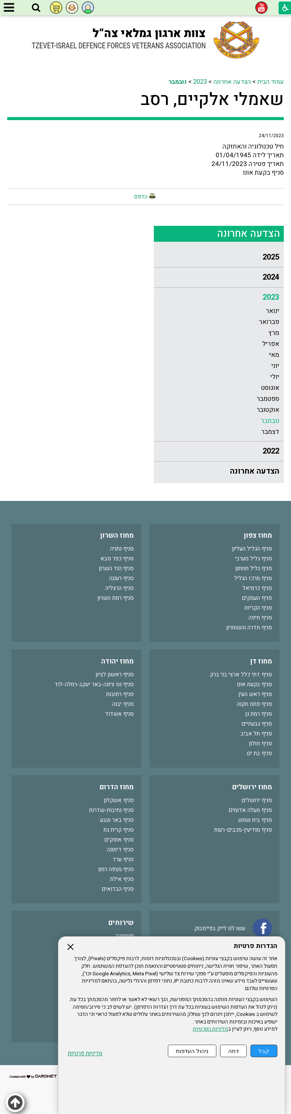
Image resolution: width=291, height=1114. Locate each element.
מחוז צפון (258, 535)
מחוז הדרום (117, 787)
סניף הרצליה (119, 588)
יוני (275, 366)
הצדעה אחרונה (232, 81)
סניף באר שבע (117, 820)
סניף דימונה (120, 849)
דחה (233, 1051)
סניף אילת (122, 879)
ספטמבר (268, 399)
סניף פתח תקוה (254, 704)
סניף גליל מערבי (253, 558)
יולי (274, 377)
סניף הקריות (258, 608)
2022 (271, 451)
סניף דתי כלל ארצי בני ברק (241, 674)
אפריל (270, 344)
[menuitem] (219, 257)
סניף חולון (260, 743)
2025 (271, 257)
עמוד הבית (270, 81)
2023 (200, 81)
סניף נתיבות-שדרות (111, 810)
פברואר (269, 322)
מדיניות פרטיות (85, 1053)
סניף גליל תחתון (253, 568)
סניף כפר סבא (117, 558)
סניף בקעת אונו (254, 684)
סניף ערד (123, 859)
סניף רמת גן (258, 714)
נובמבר (178, 81)
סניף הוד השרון (116, 568)
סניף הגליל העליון (252, 548)
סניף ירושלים (256, 800)
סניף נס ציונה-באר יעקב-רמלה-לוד (94, 684)
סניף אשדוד (119, 714)
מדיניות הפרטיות (210, 1029)
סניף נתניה (122, 548)
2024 (271, 277)
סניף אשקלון (119, 800)
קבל (263, 1051)
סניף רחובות (120, 694)
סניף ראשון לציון (114, 674)
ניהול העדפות (192, 1051)
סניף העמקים (257, 598)
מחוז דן (261, 661)
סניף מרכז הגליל (253, 578)
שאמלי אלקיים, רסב (212, 99)
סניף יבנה (123, 704)
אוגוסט (270, 388)
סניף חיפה (260, 617)
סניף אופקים (119, 840)
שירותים (121, 923)
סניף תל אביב (256, 733)
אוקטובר (268, 410)
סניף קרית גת (118, 830)
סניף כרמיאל (257, 588)
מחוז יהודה (117, 661)
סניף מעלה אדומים (250, 810)
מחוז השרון (117, 535)
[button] (36, 8)
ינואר (272, 311)
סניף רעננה (121, 578)
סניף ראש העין (255, 694)
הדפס (140, 196)
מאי (274, 355)
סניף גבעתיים (256, 724)
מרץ (273, 333)
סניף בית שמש (255, 820)
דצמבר (270, 432)
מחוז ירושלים (252, 787)
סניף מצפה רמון (116, 869)
